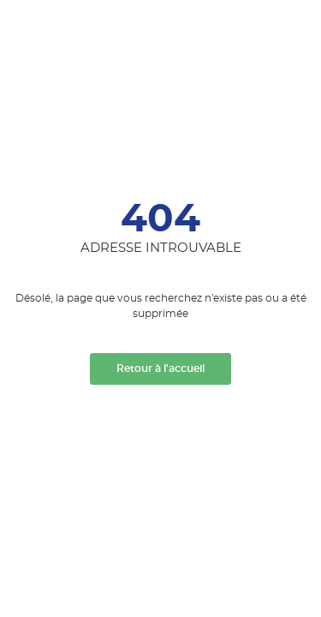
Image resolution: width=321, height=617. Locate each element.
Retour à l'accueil (160, 368)
